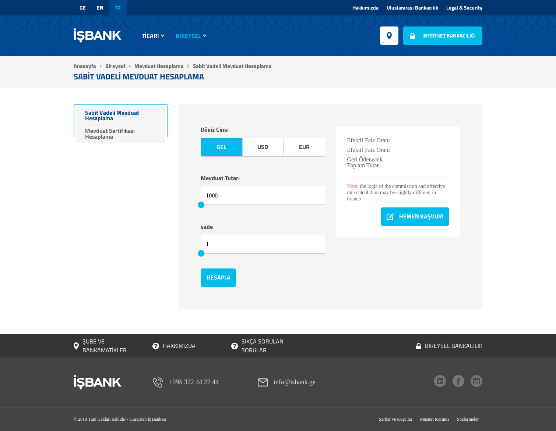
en (100, 8)
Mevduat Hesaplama (159, 66)
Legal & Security (464, 8)
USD (262, 147)
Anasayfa (85, 66)
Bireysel (188, 35)
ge (83, 8)
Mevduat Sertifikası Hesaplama (110, 134)
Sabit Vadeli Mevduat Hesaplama (112, 115)
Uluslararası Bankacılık (412, 8)
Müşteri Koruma (435, 419)
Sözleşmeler (468, 419)
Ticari (150, 35)
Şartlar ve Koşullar (395, 419)
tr (118, 8)
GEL (221, 147)
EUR (304, 147)
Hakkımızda (365, 8)
